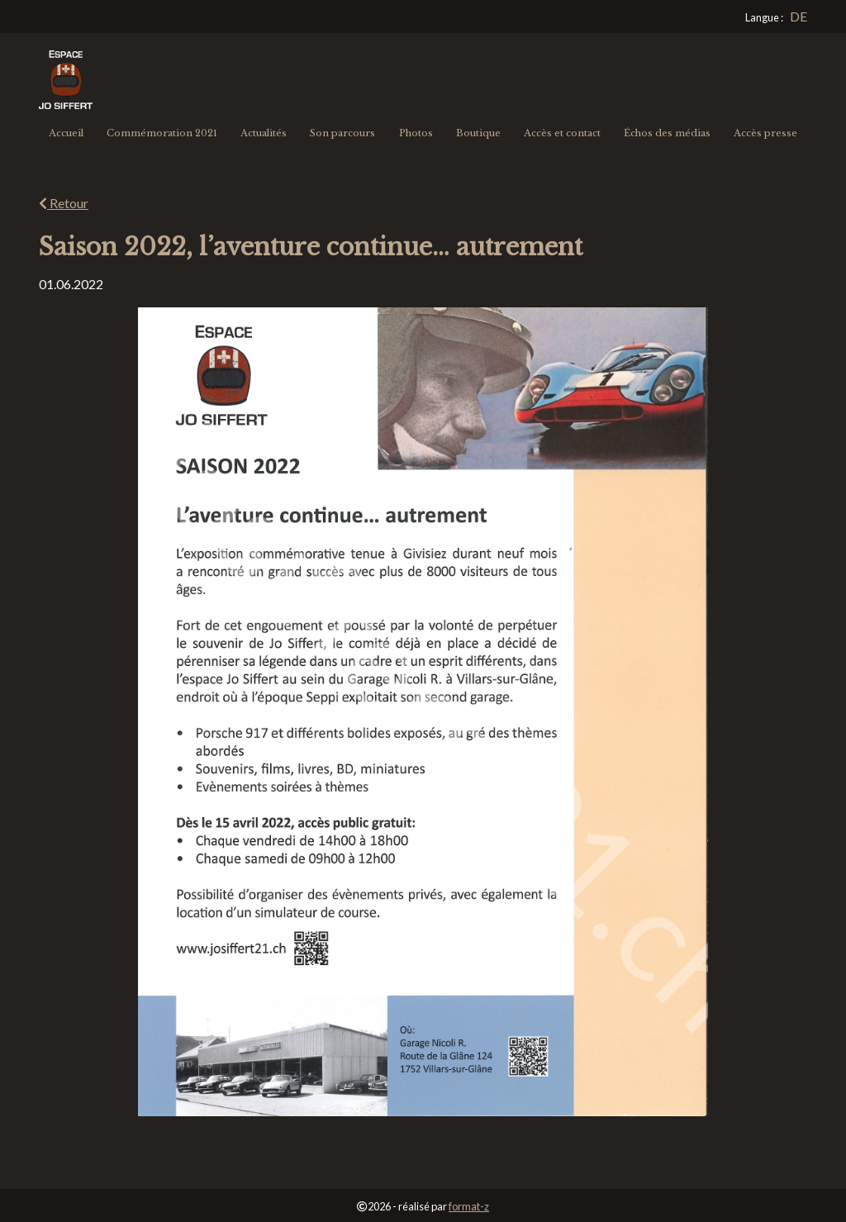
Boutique (478, 133)
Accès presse (765, 133)
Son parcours (342, 133)
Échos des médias (667, 133)
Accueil (66, 133)
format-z (469, 1206)
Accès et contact (562, 133)
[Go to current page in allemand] (798, 16)
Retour (63, 203)
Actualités (263, 133)
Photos (416, 133)
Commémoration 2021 (162, 133)
